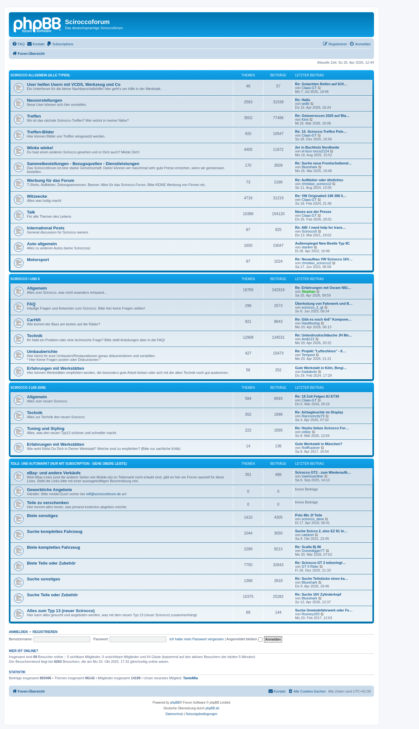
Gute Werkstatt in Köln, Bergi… (321, 368)
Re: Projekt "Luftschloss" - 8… (320, 351)
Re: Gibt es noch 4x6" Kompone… (323, 319)
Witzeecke (37, 196)
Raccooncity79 (313, 416)
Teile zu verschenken (48, 502)
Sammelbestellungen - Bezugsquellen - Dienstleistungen (83, 163)
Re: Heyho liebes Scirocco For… (322, 428)
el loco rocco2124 (315, 151)
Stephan (308, 291)
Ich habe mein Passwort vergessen (197, 639)
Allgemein (37, 288)
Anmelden (18, 632)
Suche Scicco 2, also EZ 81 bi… (321, 531)
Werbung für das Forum (50, 180)
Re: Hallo (302, 100)
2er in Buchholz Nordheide (317, 147)
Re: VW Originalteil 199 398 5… (320, 196)
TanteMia (190, 678)
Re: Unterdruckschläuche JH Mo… (323, 335)
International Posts (46, 228)
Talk (31, 212)
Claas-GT (309, 88)
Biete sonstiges (42, 515)
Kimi (305, 119)
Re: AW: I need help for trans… (320, 227)
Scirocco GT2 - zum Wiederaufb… (323, 472)
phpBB (175, 702)
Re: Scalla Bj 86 (308, 547)
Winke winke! (40, 147)
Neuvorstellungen (44, 100)
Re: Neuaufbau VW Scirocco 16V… (324, 259)
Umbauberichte (42, 351)
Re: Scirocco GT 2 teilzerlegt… (320, 563)
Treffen (34, 116)
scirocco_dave (313, 519)
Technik (34, 335)
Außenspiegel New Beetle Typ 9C (322, 243)
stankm (307, 247)
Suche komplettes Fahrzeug (54, 531)
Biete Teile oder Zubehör (51, 563)
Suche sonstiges (43, 579)
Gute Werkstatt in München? (318, 444)
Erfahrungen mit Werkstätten (55, 368)
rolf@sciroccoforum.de (103, 494)
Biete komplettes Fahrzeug (53, 547)
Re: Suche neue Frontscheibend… (323, 163)
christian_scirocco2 (317, 184)
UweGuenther (312, 476)
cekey (306, 432)
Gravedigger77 (313, 551)
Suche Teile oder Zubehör (52, 594)
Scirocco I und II (25, 279)
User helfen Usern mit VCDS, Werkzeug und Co (73, 84)
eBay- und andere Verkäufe (54, 472)
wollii (305, 104)
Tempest (308, 355)
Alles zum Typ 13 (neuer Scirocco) (61, 610)
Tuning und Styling (45, 428)
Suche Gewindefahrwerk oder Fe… (324, 610)
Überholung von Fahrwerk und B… (324, 303)
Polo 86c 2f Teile (308, 515)
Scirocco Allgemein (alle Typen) (40, 75)
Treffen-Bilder (40, 132)
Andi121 (308, 339)
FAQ (31, 304)
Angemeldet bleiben (244, 639)
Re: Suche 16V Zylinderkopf (318, 594)
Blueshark (309, 167)
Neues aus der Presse (313, 212)
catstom (308, 535)
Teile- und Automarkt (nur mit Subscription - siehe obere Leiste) (68, 463)
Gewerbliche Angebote (49, 489)
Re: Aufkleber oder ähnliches (319, 180)
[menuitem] (18, 44)
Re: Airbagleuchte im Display (319, 412)
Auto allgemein (42, 243)
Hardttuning (311, 323)
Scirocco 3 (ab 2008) (28, 387)
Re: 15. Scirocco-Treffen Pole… (321, 131)
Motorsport (38, 259)
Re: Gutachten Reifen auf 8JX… (321, 84)
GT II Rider (310, 566)
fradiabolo (309, 372)
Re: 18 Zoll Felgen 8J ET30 (317, 396)
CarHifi (34, 319)
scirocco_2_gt (312, 307)
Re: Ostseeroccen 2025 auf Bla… (322, 116)
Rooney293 (310, 614)
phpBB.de (212, 708)
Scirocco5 (309, 231)
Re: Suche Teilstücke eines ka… (321, 578)
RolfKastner (311, 448)
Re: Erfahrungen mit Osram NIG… (323, 288)
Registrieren (45, 632)
